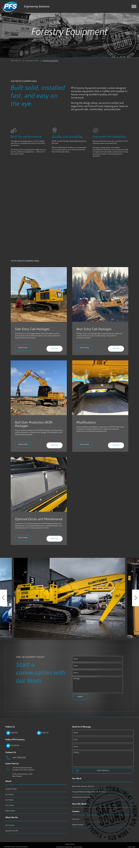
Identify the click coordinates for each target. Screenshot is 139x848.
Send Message (103, 771)
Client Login (131, 846)
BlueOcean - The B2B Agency (74, 846)
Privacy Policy (70, 844)
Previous (3, 598)
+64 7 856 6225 (18, 757)
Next (135, 598)
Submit (80, 697)
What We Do (16, 61)
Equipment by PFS (32, 61)
